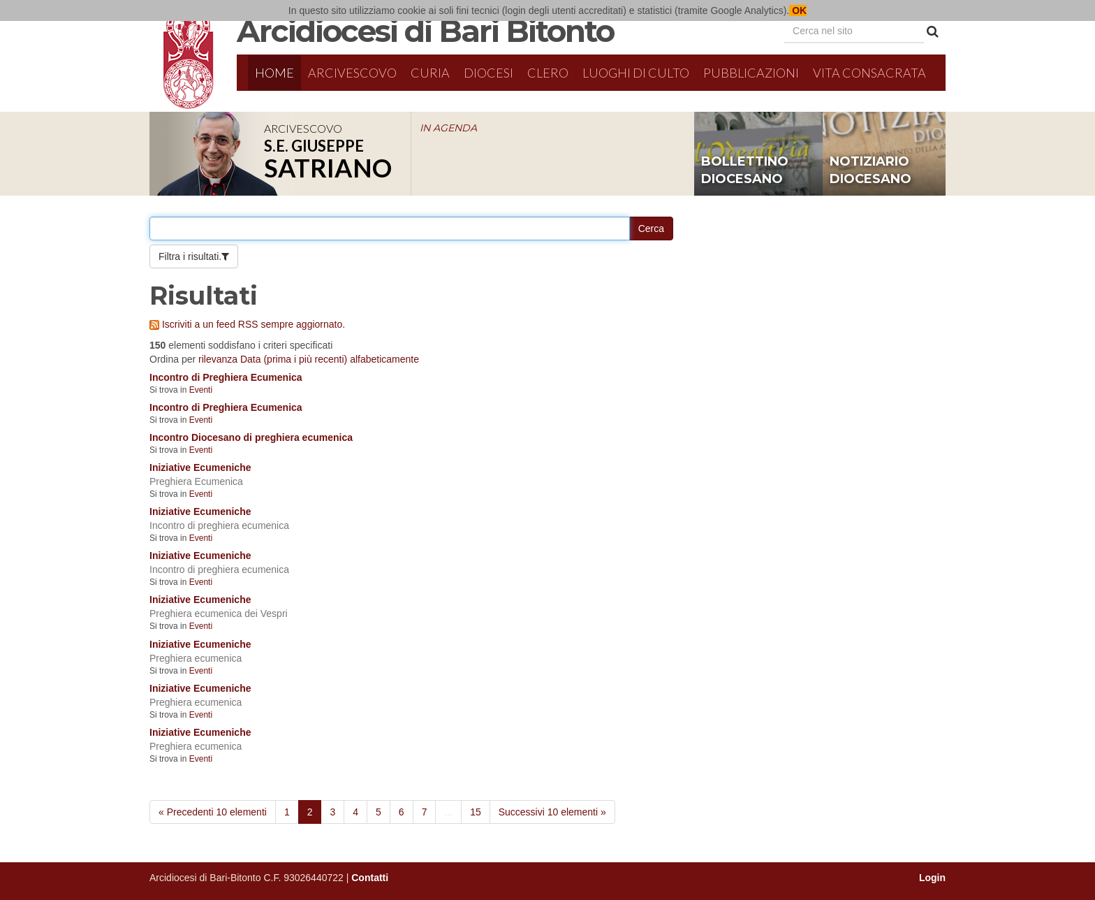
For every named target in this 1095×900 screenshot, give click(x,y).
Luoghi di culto (635, 72)
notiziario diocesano (870, 170)
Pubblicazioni (751, 72)
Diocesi (488, 72)
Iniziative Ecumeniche (200, 467)
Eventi (200, 390)
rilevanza (217, 359)
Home (274, 72)
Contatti (369, 877)
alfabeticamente (384, 359)
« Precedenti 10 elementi (213, 812)
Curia (430, 72)
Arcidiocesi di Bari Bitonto (425, 31)
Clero (547, 72)
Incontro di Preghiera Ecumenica (225, 377)
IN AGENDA (448, 128)
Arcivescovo (352, 72)
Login (932, 877)
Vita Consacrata (869, 72)
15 (475, 812)
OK (798, 10)
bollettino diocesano (744, 170)
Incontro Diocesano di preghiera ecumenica (251, 437)
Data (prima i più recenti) (293, 359)
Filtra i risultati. (190, 256)
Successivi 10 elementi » (552, 812)
